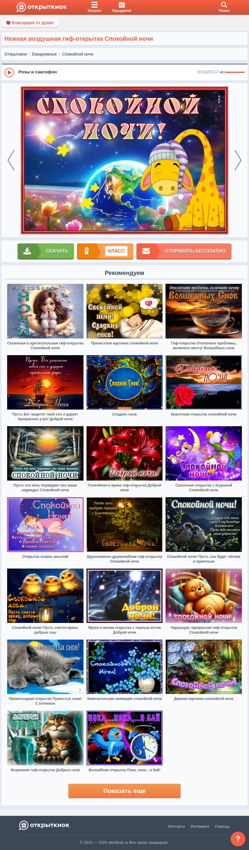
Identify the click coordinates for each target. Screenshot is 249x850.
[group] (124, 72)
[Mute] (222, 72)
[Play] (9, 72)
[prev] (11, 160)
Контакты (176, 826)
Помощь (222, 826)
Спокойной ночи (77, 54)
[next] (238, 160)
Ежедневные (44, 54)
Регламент (199, 826)
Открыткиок (15, 54)
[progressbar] (235, 72)
